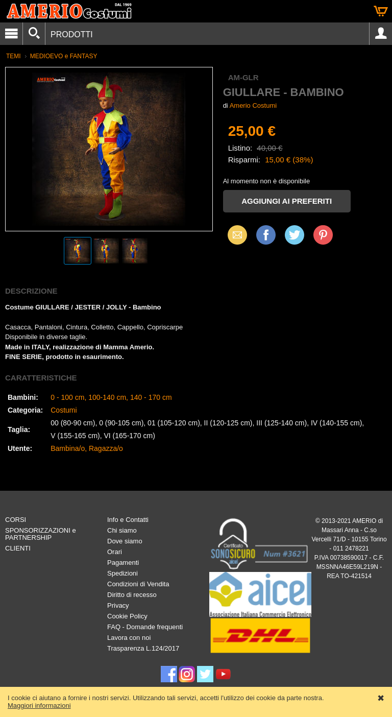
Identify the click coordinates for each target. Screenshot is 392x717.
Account (381, 33)
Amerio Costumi (253, 105)
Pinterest (323, 234)
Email (234, 234)
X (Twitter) (294, 238)
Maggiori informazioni (39, 705)
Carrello (381, 11)
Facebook (266, 234)
